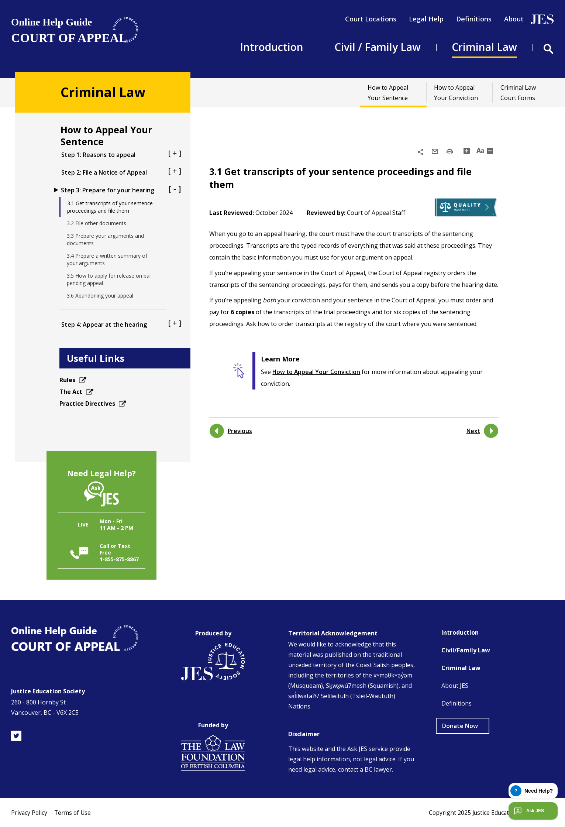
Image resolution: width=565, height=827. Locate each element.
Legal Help (426, 18)
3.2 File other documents (96, 223)
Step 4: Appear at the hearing (121, 324)
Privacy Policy (29, 812)
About (514, 18)
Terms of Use (74, 812)
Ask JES (528, 810)
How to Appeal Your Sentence (388, 92)
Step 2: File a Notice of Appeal (121, 172)
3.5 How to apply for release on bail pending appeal (109, 279)
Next (473, 431)
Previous (240, 431)
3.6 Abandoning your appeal (100, 295)
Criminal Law (484, 47)
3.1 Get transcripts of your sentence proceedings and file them (110, 207)
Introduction (271, 47)
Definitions (474, 18)
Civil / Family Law (377, 47)
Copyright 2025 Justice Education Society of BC (490, 813)
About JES (454, 686)
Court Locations (370, 18)
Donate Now (460, 726)
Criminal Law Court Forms (518, 92)
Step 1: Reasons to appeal (121, 154)
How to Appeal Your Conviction (456, 92)
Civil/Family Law (465, 650)
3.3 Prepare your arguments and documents (105, 239)
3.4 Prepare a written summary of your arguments (107, 259)
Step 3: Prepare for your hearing (121, 190)
